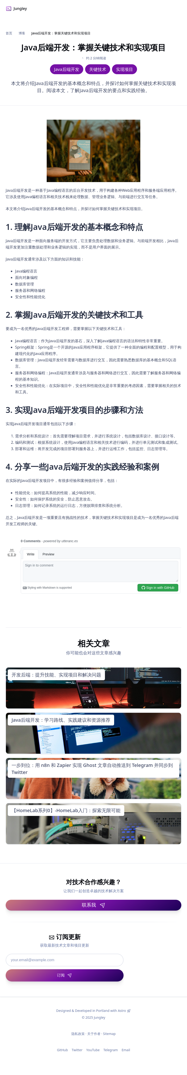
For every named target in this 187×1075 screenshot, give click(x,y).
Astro (122, 1010)
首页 (9, 33)
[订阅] (65, 975)
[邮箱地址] (65, 960)
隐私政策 (78, 1033)
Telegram (110, 1050)
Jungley (16, 9)
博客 (22, 33)
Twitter (77, 1050)
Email (126, 1050)
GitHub (62, 1050)
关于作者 (93, 1033)
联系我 (93, 905)
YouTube (93, 1050)
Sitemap (109, 1033)
